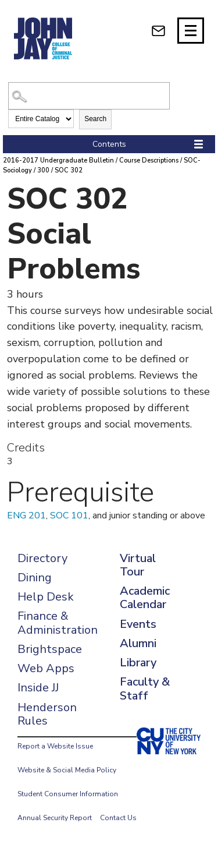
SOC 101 (69, 515)
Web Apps (45, 668)
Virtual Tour (138, 565)
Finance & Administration (57, 622)
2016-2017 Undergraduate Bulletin (58, 160)
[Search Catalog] (88, 96)
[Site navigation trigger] (190, 30)
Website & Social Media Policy (66, 770)
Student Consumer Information (67, 794)
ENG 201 (26, 515)
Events (138, 624)
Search (95, 119)
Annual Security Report (54, 817)
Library (138, 662)
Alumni (138, 643)
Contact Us (118, 817)
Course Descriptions (148, 160)
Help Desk (45, 597)
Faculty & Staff (145, 688)
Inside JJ (38, 687)
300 (43, 170)
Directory (42, 558)
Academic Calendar (145, 597)
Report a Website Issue (55, 746)
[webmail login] (158, 30)
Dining (34, 577)
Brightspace (49, 649)
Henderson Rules (47, 714)
